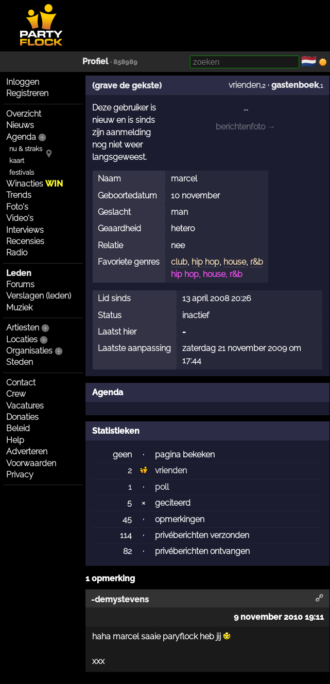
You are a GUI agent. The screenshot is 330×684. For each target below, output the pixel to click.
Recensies (25, 241)
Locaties (22, 339)
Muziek (19, 307)
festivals (21, 172)
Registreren (27, 93)
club (179, 262)
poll (162, 487)
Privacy (19, 474)
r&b (256, 262)
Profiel (95, 61)
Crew (16, 394)
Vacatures (25, 406)
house (234, 262)
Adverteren (26, 451)
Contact (21, 382)
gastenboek (295, 85)
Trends (18, 195)
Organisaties (29, 351)
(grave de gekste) (127, 85)
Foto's (17, 207)
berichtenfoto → (245, 127)
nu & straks (25, 149)
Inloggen (22, 82)
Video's (19, 218)
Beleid (18, 428)
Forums (20, 284)
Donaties (22, 417)
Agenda (21, 137)
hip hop (205, 262)
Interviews (25, 230)
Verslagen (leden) (38, 296)
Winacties (34, 184)
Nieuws (20, 125)
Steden (19, 362)
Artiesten (22, 327)
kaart (16, 160)
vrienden (244, 85)
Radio (16, 252)
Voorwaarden (31, 463)
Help (15, 440)
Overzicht (23, 114)
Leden (18, 273)
